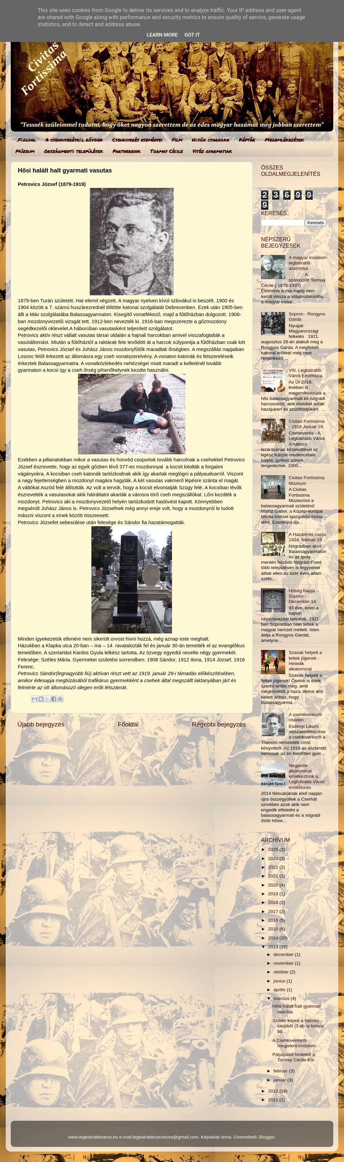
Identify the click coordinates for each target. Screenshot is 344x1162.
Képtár (247, 139)
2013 (274, 946)
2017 (274, 911)
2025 (274, 849)
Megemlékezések (284, 139)
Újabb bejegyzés (40, 724)
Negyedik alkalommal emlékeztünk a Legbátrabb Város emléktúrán (307, 776)
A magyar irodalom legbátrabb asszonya (308, 263)
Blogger (266, 1137)
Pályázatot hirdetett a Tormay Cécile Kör (293, 1057)
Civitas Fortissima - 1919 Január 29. (307, 424)
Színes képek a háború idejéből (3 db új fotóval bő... (298, 1026)
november (284, 963)
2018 (274, 902)
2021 (274, 875)
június (280, 980)
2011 (274, 1099)
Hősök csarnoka (210, 139)
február (281, 1070)
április (280, 989)
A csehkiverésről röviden (73, 139)
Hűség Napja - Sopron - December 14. (303, 596)
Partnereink (126, 151)
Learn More (162, 35)
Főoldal (128, 724)
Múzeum (24, 151)
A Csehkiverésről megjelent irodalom (294, 1043)
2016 (274, 920)
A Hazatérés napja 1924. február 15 (307, 537)
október (281, 971)
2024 (274, 858)
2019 (274, 893)
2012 (274, 1091)
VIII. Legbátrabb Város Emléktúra (305, 373)
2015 (274, 928)
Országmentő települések (73, 151)
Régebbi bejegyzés (219, 724)
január (280, 1079)
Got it (192, 35)
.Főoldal (26, 139)
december (284, 954)
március (282, 998)
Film (177, 139)
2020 (274, 885)
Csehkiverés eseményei (137, 139)
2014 (274, 938)
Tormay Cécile (166, 151)
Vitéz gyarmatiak (212, 151)
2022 (274, 867)
